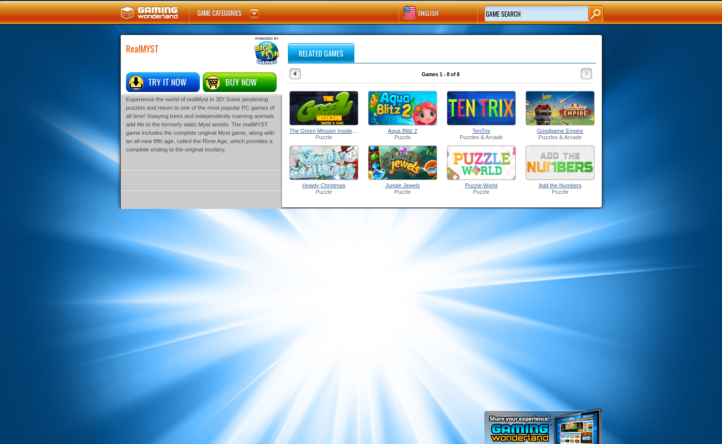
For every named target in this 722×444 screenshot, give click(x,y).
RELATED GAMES (321, 53)
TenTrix (481, 131)
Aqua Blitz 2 (402, 131)
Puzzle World (481, 185)
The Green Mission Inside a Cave (323, 131)
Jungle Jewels (402, 185)
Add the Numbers (559, 185)
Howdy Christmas (323, 185)
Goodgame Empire (560, 131)
